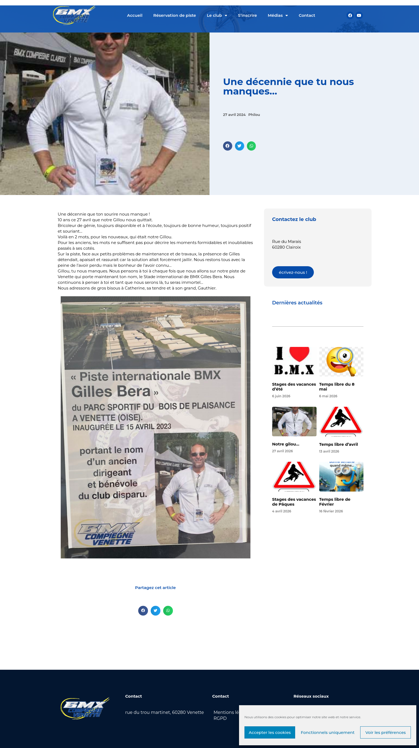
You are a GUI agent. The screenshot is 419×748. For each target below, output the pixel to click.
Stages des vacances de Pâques (294, 502)
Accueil (135, 15)
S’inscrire (247, 15)
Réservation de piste (174, 15)
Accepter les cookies (270, 732)
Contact (307, 15)
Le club (217, 15)
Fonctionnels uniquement (328, 732)
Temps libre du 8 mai (336, 387)
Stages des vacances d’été (294, 387)
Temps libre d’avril (338, 444)
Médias (278, 15)
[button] (227, 146)
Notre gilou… (285, 444)
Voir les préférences (385, 732)
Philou (254, 114)
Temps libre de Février (334, 502)
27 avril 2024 (234, 114)
